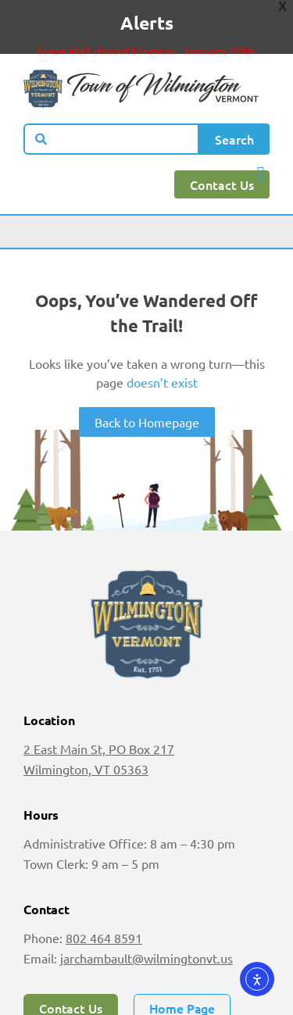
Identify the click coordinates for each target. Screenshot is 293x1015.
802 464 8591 (104, 917)
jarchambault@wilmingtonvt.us (146, 937)
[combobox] (111, 118)
